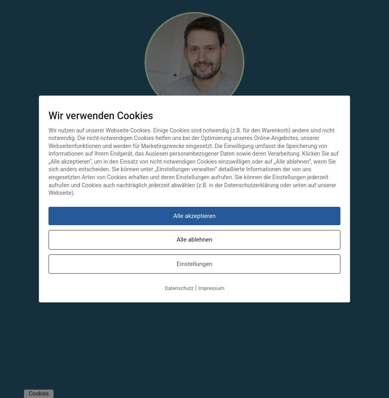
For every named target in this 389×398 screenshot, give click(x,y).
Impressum (211, 288)
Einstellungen (194, 264)
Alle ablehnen (194, 239)
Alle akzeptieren (194, 216)
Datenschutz (179, 288)
